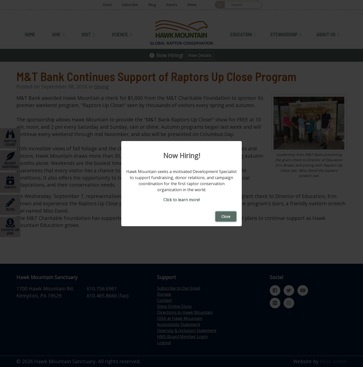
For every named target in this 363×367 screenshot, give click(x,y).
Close (225, 216)
